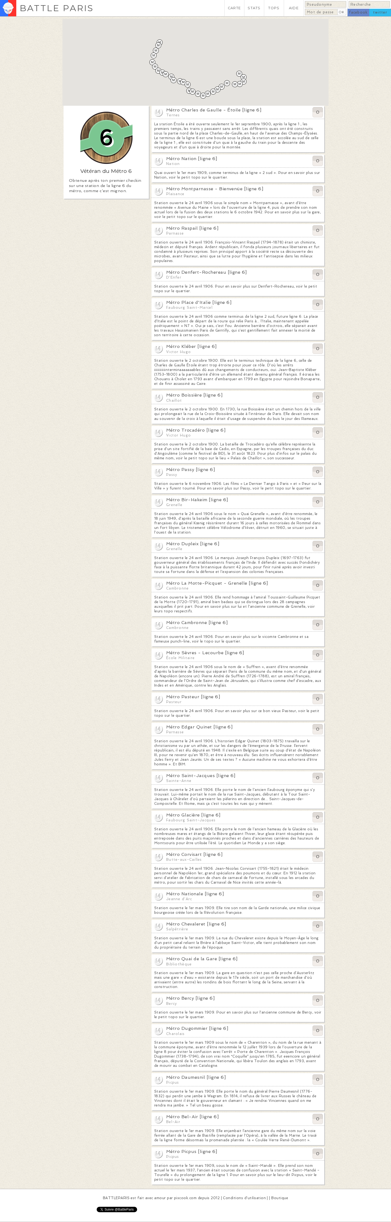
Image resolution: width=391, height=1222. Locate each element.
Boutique (279, 1198)
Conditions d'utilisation (244, 1198)
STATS (254, 8)
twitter (380, 12)
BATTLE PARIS (57, 8)
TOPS (273, 8)
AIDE (294, 8)
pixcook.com (185, 1198)
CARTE (234, 8)
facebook (358, 12)
